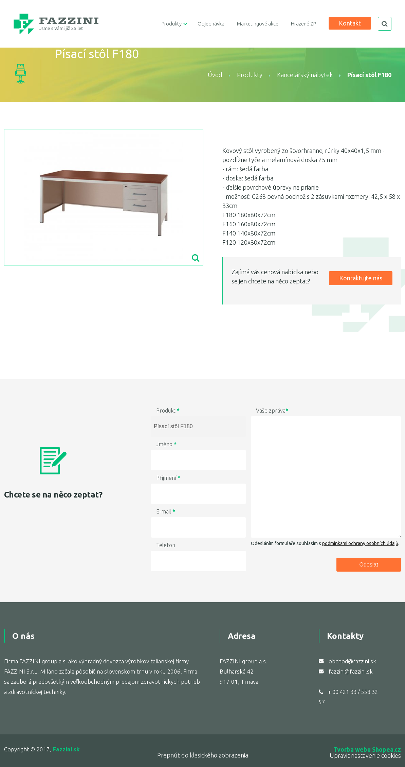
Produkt (168, 410)
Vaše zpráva (272, 410)
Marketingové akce (257, 24)
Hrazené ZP (303, 24)
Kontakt (350, 23)
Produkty (172, 24)
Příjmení (168, 478)
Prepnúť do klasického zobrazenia (202, 755)
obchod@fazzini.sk (352, 661)
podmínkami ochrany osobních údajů (360, 543)
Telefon (165, 545)
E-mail (165, 511)
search (384, 24)
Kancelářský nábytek (305, 74)
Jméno (166, 444)
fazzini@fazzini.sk (351, 671)
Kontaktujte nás (360, 278)
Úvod (215, 74)
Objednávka (211, 24)
